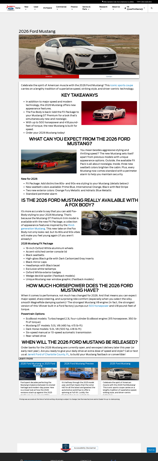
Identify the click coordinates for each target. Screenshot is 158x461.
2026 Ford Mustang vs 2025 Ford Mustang (38, 364)
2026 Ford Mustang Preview (79, 363)
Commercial (61, 7)
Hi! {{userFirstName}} (134, 8)
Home (17, 8)
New (26, 7)
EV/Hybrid (47, 8)
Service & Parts (86, 8)
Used (36, 7)
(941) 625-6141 (146, 2)
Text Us (151, 450)
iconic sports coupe (122, 85)
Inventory (49, 76)
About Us (116, 7)
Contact (109, 76)
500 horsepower (99, 306)
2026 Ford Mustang (120, 363)
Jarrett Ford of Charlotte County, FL (49, 354)
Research (103, 7)
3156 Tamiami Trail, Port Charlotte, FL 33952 (118, 2)
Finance (74, 7)
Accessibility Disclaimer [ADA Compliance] (85, 448)
